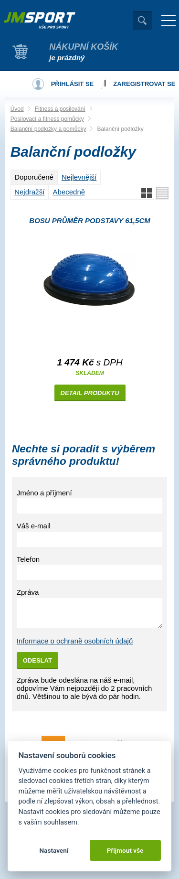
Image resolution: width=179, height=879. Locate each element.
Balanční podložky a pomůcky (48, 129)
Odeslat (37, 660)
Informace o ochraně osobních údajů (75, 641)
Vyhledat (142, 20)
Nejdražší (29, 192)
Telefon (28, 559)
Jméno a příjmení (44, 493)
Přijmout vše (125, 850)
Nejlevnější (79, 177)
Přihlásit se (72, 83)
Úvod (17, 109)
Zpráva (28, 592)
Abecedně (69, 192)
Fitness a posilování (60, 109)
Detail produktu (90, 393)
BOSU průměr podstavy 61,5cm (89, 220)
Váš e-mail (34, 526)
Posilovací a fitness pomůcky (47, 119)
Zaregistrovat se (144, 83)
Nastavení (53, 850)
